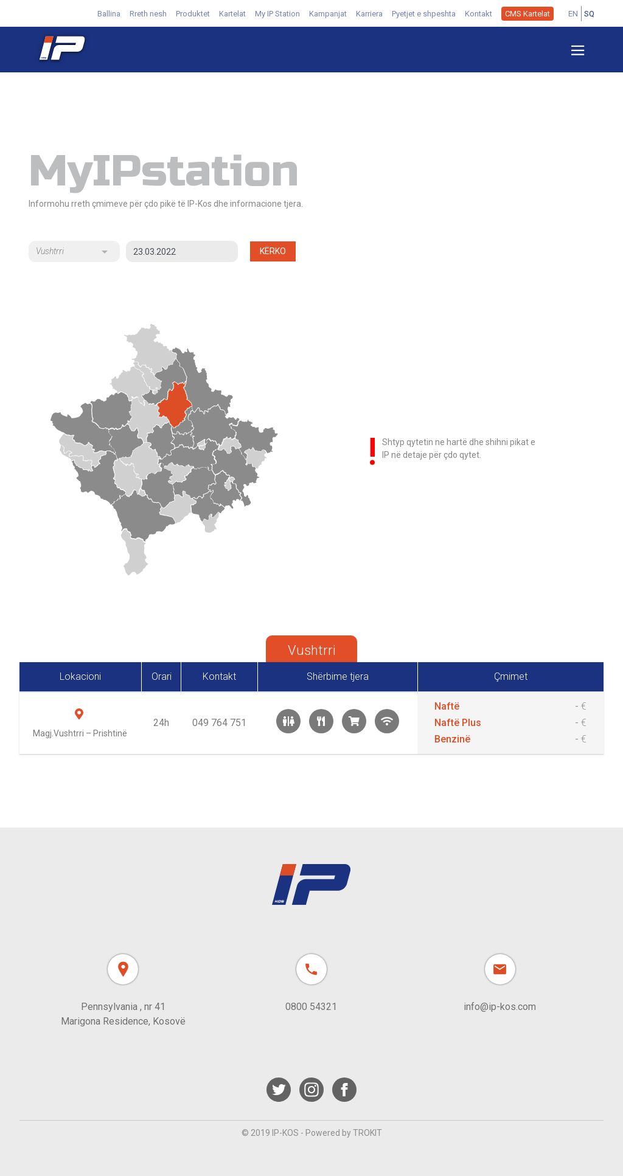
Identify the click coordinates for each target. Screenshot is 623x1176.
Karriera (369, 13)
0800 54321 (311, 1006)
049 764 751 (219, 722)
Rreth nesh (148, 13)
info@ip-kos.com (500, 1006)
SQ (589, 13)
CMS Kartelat (527, 13)
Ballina (108, 13)
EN (573, 13)
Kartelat (232, 13)
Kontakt (478, 13)
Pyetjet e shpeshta (424, 13)
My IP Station (277, 13)
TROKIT (367, 1133)
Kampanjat (328, 13)
